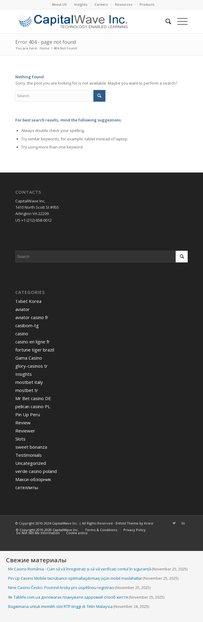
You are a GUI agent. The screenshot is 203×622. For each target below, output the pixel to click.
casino (21, 333)
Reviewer (25, 431)
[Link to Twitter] (174, 523)
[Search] (165, 21)
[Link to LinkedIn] (183, 523)
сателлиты (26, 487)
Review (23, 423)
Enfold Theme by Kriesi (134, 523)
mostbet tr (26, 390)
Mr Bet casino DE (33, 398)
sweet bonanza (31, 447)
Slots (20, 439)
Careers (101, 4)
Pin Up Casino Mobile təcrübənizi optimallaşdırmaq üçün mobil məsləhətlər (75, 578)
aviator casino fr (31, 317)
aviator (22, 309)
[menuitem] (59, 4)
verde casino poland (36, 471)
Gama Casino (28, 358)
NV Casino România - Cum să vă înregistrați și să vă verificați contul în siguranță (79, 569)
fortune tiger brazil (34, 350)
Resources (123, 4)
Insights (80, 4)
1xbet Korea (28, 301)
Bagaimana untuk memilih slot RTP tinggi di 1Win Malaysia (60, 606)
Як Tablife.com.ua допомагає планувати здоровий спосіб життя (68, 597)
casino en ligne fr (32, 342)
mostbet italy (29, 382)
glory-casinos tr (31, 366)
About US (59, 4)
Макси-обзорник (33, 479)
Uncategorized (30, 463)
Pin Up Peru (27, 414)
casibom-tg (27, 325)
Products (147, 4)
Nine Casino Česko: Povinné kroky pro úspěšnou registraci (61, 587)
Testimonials (28, 455)
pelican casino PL (32, 406)
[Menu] (179, 21)
